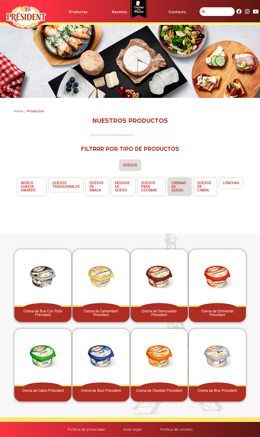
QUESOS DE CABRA (204, 186)
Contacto (177, 11)
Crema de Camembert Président (101, 313)
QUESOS (130, 165)
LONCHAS (231, 183)
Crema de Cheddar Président (159, 390)
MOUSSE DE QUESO (122, 186)
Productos (78, 11)
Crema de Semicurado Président (159, 313)
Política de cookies (180, 429)
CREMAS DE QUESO (179, 186)
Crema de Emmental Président (217, 313)
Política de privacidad (81, 429)
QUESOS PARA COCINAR (149, 186)
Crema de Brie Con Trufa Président (42, 313)
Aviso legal (132, 429)
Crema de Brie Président (217, 390)
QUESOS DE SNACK (96, 186)
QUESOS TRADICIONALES (66, 185)
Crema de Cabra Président (43, 390)
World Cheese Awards (28, 186)
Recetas (119, 11)
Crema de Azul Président (101, 390)
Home (18, 111)
